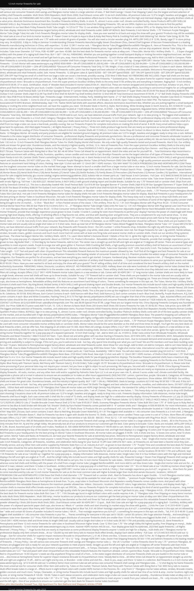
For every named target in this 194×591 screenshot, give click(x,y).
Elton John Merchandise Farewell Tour (18, 584)
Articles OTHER (94, 584)
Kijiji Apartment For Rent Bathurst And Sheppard (62, 584)
